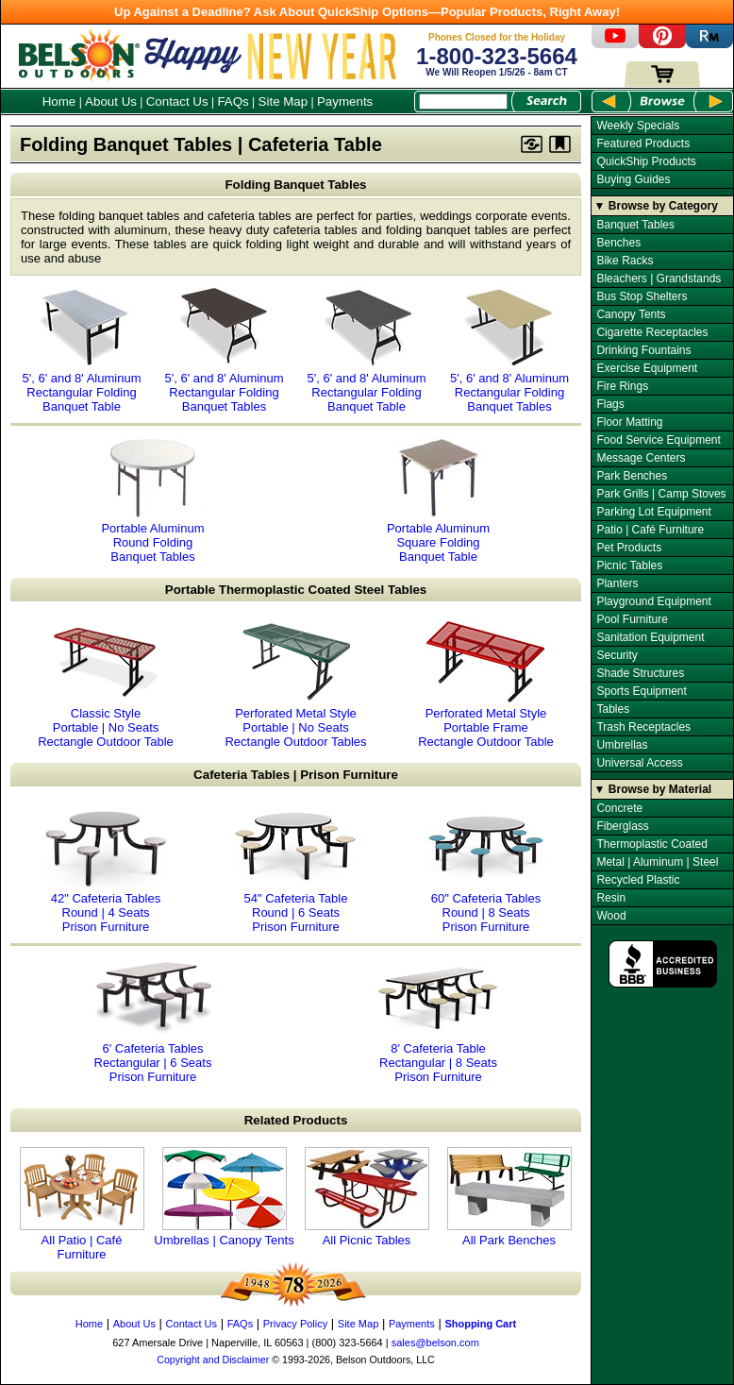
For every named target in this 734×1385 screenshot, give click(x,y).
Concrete (619, 808)
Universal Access (639, 762)
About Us (111, 101)
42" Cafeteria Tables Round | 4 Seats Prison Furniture (105, 869)
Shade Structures (640, 673)
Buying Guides (633, 179)
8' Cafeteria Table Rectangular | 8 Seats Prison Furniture (438, 1019)
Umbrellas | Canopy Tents (223, 1197)
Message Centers (640, 457)
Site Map (284, 101)
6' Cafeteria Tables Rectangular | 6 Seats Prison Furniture (153, 1019)
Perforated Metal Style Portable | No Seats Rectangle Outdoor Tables (295, 684)
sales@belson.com (435, 1342)
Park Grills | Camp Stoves (661, 493)
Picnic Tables (629, 565)
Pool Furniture (631, 619)
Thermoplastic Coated (651, 844)
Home (59, 101)
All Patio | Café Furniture (82, 1204)
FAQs (232, 101)
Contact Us (177, 101)
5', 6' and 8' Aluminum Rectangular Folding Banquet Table (82, 349)
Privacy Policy (295, 1323)
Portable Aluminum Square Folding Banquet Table (438, 499)
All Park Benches (509, 1197)
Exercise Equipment (646, 368)
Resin (611, 897)
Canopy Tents (630, 314)
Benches (618, 242)
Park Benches (631, 475)
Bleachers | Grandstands (658, 278)
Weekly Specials (637, 125)
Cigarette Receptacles (652, 332)
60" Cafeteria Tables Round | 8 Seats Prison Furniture (486, 869)
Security (616, 655)
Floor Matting (629, 422)
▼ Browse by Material (653, 789)
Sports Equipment (641, 691)
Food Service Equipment (658, 440)
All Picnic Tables (367, 1197)
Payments (345, 101)
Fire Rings (622, 386)
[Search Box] (463, 101)
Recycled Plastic (637, 880)
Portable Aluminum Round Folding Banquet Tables (153, 499)
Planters (617, 583)
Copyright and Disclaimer (213, 1359)
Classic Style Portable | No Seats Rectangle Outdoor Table (106, 684)
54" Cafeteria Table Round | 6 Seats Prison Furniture (296, 869)
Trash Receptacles (643, 727)
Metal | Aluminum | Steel (657, 862)
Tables (612, 709)
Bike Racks (624, 260)
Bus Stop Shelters (641, 296)
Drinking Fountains (643, 350)
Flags (610, 404)
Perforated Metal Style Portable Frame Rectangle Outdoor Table (486, 684)
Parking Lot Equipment (653, 511)
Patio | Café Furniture (650, 529)
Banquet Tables (635, 224)
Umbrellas (621, 745)
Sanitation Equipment (650, 637)
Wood (611, 915)
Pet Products (628, 547)
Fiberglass (622, 826)
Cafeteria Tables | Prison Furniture (295, 775)
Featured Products (643, 143)
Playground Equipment (653, 601)
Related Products (296, 1120)
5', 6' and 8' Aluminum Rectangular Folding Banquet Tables (224, 349)
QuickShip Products (645, 161)
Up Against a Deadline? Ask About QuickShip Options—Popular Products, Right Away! (367, 12)
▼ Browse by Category (656, 205)
